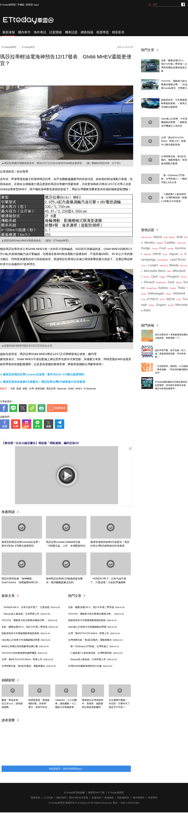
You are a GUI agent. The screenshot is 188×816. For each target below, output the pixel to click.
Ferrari (155, 248)
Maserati (61, 388)
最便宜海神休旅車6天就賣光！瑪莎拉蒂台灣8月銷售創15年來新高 (109, 544)
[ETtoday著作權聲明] (56, 433)
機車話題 (71, 32)
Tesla (181, 287)
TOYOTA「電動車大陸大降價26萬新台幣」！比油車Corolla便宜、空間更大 (174, 84)
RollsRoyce (161, 282)
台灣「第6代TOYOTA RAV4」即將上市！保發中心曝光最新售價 (173, 141)
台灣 (31, 388)
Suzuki (173, 288)
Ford (162, 248)
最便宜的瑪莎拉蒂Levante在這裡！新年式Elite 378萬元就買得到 (21, 544)
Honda (170, 248)
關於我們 (61, 797)
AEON (170, 299)
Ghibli (71, 388)
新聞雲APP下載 (96, 792)
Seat (171, 282)
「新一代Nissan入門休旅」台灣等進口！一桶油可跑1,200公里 (174, 179)
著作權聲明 (138, 797)
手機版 (20, 4)
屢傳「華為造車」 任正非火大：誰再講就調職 (12, 703)
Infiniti (157, 254)
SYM (143, 299)
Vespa (151, 305)
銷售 (25, 388)
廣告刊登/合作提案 (78, 797)
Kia (181, 254)
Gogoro (161, 304)
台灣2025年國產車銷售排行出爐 (90, 666)
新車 (18, 388)
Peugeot (173, 276)
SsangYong (151, 288)
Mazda (174, 265)
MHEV (78, 388)
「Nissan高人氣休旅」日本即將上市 (26, 613)
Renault (149, 282)
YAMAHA (178, 293)
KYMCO (152, 299)
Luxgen (153, 265)
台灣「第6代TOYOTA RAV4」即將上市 (27, 659)
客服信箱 (96, 797)
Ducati (171, 305)
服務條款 (109, 797)
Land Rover (178, 259)
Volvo (168, 294)
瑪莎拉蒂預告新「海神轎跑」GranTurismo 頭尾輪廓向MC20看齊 (21, 580)
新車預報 (40, 388)
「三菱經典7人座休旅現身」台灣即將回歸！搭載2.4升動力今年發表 (174, 197)
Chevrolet (181, 243)
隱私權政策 (123, 797)
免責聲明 (152, 797)
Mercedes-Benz (155, 271)
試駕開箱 (55, 32)
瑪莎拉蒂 (51, 388)
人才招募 (48, 797)
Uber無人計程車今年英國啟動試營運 (26, 640)
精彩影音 (118, 32)
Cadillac (169, 242)
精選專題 (102, 32)
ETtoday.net (84, 802)
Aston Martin (169, 237)
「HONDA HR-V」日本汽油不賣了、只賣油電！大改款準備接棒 (108, 580)
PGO (162, 299)
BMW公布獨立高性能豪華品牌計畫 (25, 646)
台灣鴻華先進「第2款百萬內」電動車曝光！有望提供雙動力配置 (174, 160)
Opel (154, 276)
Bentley (149, 242)
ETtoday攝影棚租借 (165, 378)
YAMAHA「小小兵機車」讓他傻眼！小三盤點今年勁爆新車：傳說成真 (66, 704)
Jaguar (173, 254)
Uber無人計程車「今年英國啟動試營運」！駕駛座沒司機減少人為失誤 (174, 122)
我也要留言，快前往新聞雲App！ (66, 768)
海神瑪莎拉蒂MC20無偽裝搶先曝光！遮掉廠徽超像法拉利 (64, 580)
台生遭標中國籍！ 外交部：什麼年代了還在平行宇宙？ (119, 703)
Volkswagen (156, 293)
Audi (180, 237)
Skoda (179, 282)
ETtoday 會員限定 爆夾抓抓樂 (170, 347)
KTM (179, 299)
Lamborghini (162, 260)
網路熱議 (87, 32)
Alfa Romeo (146, 237)
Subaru (163, 287)
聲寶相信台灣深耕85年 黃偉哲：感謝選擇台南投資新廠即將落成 (92, 704)
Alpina (157, 237)
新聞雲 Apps (32, 4)
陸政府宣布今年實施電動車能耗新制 (26, 633)
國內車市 (24, 32)
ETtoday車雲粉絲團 (183, 4)
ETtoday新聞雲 (8, 4)
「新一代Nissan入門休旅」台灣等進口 (93, 646)
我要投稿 (35, 797)
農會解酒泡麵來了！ (165, 362)
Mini (169, 271)
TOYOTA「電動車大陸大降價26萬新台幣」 (29, 620)
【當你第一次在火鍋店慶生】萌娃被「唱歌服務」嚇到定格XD (40, 443)
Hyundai (147, 254)
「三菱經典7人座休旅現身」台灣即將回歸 (95, 653)
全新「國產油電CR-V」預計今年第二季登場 (30, 626)
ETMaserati (90, 388)
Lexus (143, 265)
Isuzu (164, 254)
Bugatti (160, 243)
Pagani (162, 277)
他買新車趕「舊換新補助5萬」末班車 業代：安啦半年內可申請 (39, 704)
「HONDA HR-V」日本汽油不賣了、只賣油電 (31, 607)
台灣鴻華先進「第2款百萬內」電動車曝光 (29, 666)
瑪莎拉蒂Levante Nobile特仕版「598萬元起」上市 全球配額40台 (66, 544)
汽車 (12, 388)
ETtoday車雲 (31, 20)
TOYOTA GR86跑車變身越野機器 (24, 653)
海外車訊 (40, 32)
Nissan (146, 277)
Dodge (145, 248)
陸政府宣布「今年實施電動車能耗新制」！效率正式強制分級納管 (174, 103)
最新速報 (8, 32)
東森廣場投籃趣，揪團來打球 (170, 331)
